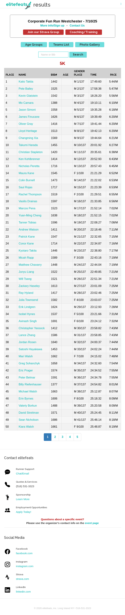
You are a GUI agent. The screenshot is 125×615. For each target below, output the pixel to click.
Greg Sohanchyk (29, 363)
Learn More (23, 499)
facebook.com (24, 553)
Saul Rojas (25, 187)
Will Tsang (25, 278)
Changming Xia (28, 137)
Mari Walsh (26, 356)
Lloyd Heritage (28, 130)
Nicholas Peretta (29, 166)
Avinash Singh (28, 321)
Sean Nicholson (28, 419)
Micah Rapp (26, 257)
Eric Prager (26, 370)
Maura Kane (26, 173)
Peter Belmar (27, 377)
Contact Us (77, 25)
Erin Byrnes (26, 398)
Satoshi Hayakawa (30, 349)
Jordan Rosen (27, 342)
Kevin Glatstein (28, 95)
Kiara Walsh (26, 426)
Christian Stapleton (31, 152)
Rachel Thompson (30, 194)
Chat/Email (22, 473)
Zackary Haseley (29, 285)
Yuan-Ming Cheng (30, 215)
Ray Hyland (26, 292)
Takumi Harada (28, 145)
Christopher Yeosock (32, 328)
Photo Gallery (90, 44)
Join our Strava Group (43, 32)
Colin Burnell (27, 180)
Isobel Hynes (27, 314)
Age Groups (34, 44)
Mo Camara (26, 102)
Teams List (61, 44)
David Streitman (29, 412)
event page (92, 522)
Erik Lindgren (27, 306)
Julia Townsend (28, 299)
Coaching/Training (84, 32)
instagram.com (24, 566)
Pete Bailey (26, 88)
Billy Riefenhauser (30, 384)
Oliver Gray (26, 123)
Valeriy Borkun (28, 405)
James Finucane (29, 116)
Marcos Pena (27, 208)
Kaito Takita (26, 81)
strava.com (22, 578)
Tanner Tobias (27, 222)
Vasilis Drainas (28, 201)
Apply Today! (23, 511)
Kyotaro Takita (28, 250)
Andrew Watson (28, 229)
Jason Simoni (27, 109)
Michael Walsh (28, 391)
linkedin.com (23, 591)
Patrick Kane (27, 236)
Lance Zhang (27, 335)
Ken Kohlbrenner (29, 159)
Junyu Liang (26, 271)
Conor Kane (26, 243)
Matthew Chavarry (30, 264)
